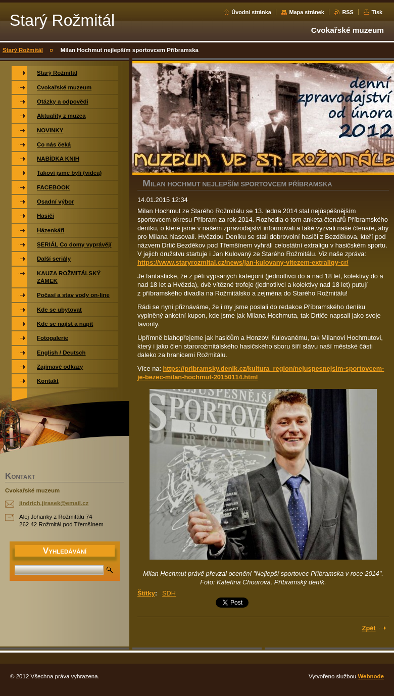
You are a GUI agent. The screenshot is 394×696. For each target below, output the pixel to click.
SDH (169, 593)
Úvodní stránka (251, 12)
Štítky (146, 593)
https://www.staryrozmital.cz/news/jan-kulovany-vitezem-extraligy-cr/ (243, 262)
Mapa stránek (306, 12)
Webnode (371, 676)
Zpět (369, 628)
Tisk (376, 12)
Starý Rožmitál (23, 50)
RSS (347, 12)
